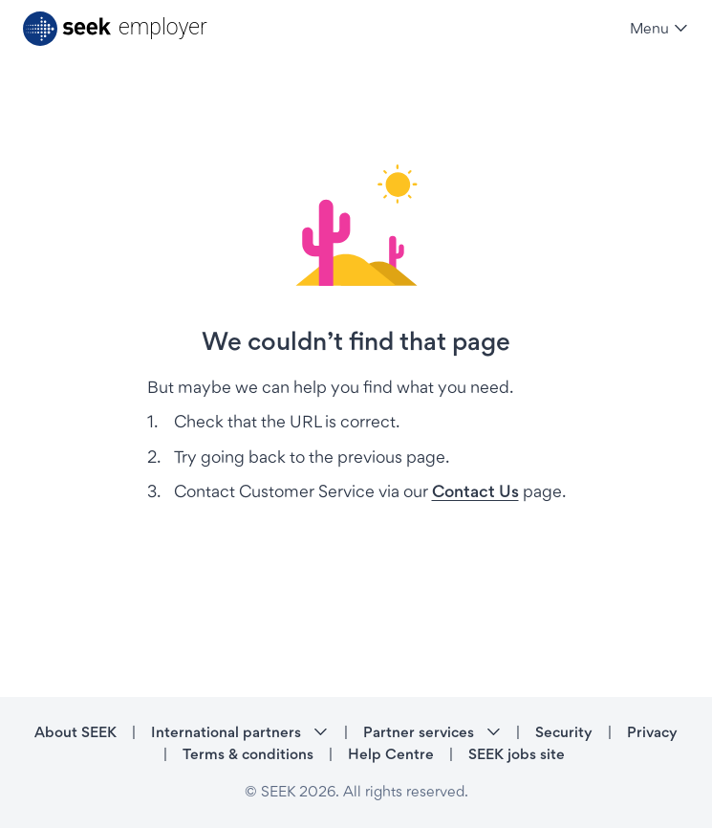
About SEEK (75, 732)
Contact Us (475, 491)
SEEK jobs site (516, 754)
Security (564, 732)
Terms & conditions (248, 754)
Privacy (652, 732)
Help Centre (391, 754)
